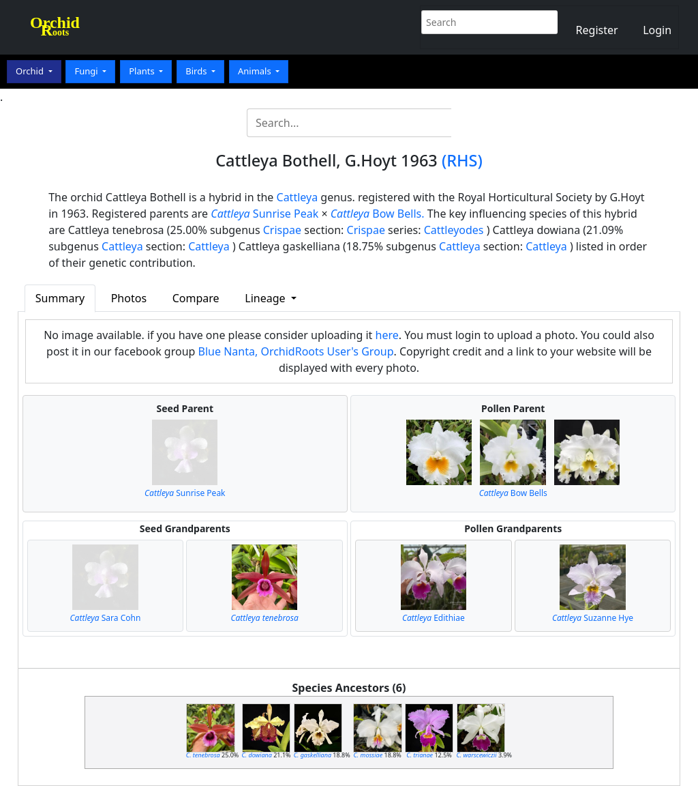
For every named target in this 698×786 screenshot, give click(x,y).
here (387, 335)
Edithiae (433, 618)
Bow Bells (513, 493)
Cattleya (297, 197)
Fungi (87, 71)
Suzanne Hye (592, 618)
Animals (255, 71)
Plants (143, 71)
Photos (129, 298)
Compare (195, 298)
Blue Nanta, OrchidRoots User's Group (296, 351)
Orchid (31, 71)
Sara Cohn (105, 618)
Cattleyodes (454, 229)
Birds (197, 71)
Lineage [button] (266, 298)
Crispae (282, 229)
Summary (60, 298)
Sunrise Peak (264, 213)
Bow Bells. (378, 213)
